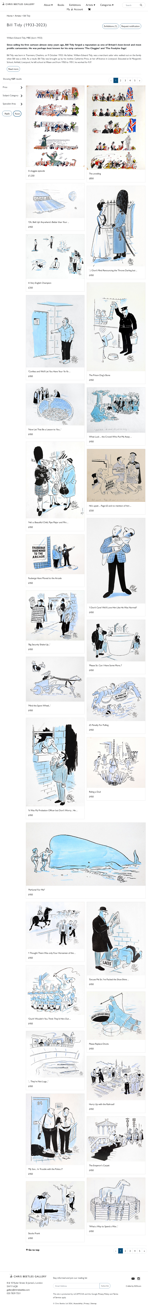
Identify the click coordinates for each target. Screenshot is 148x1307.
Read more (13, 69)
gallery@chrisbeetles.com (18, 1289)
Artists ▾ (90, 5)
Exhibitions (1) (110, 26)
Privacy (86, 1303)
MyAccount (75, 9)
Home (9, 15)
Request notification (130, 26)
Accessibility (78, 1303)
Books (61, 5)
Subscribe (105, 1285)
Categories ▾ (106, 5)
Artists (18, 15)
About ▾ (48, 5)
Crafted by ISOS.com (133, 1286)
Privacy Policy (103, 1293)
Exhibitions (75, 5)
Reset (17, 113)
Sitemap (94, 1303)
